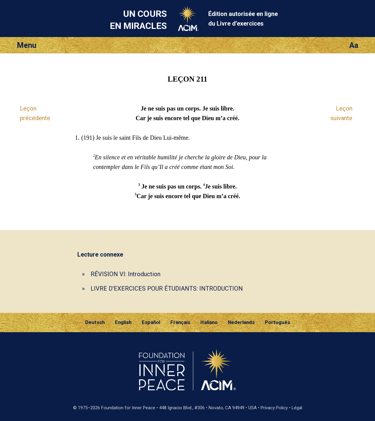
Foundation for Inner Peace (128, 407)
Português (277, 322)
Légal (297, 407)
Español (151, 322)
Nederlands (241, 322)
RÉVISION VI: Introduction (125, 274)
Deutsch (95, 322)
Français (180, 322)
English (123, 322)
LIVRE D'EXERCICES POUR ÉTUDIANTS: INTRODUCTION (167, 288)
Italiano (209, 322)
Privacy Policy (274, 407)
